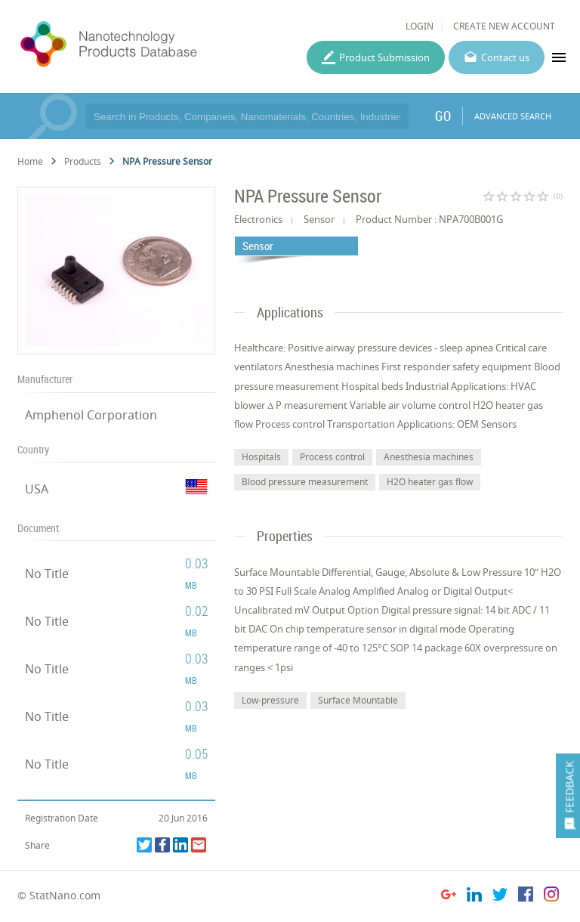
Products (82, 161)
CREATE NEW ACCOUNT (504, 26)
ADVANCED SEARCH (512, 116)
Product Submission (384, 57)
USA (36, 489)
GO (443, 116)
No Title (47, 573)
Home (30, 161)
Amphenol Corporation (91, 415)
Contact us (505, 57)
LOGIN (419, 26)
